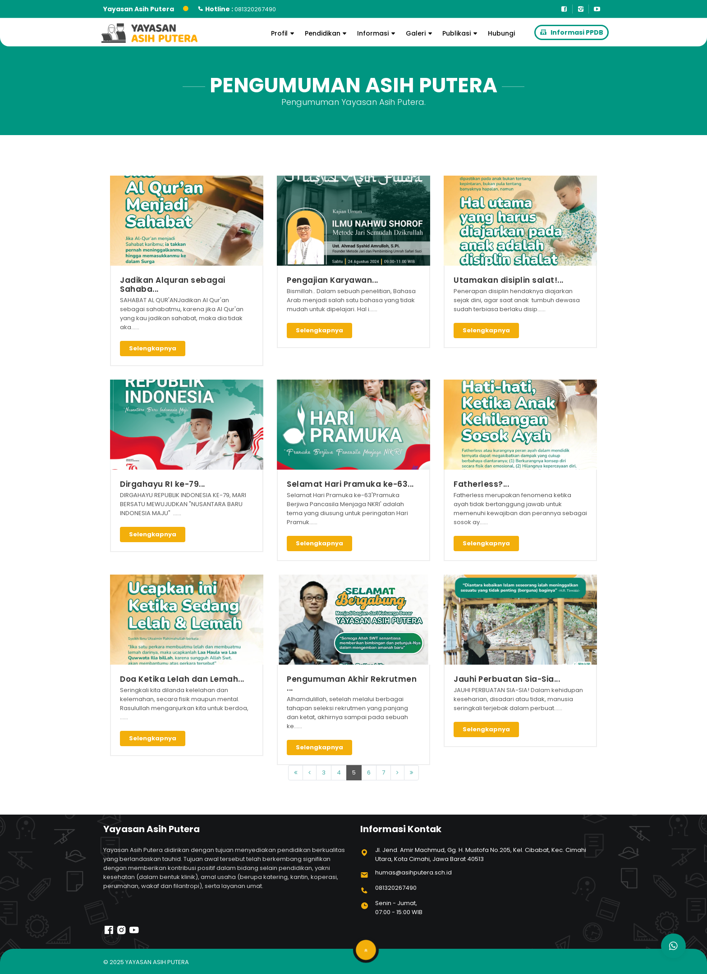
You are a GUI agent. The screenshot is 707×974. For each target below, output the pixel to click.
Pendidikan (327, 33)
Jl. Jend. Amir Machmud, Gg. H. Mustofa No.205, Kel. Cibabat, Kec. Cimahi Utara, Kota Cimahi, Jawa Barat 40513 (480, 854)
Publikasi (461, 33)
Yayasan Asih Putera (157, 962)
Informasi (377, 33)
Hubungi (501, 33)
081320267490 (396, 887)
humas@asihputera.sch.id (413, 872)
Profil (284, 33)
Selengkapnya (152, 348)
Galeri (420, 33)
